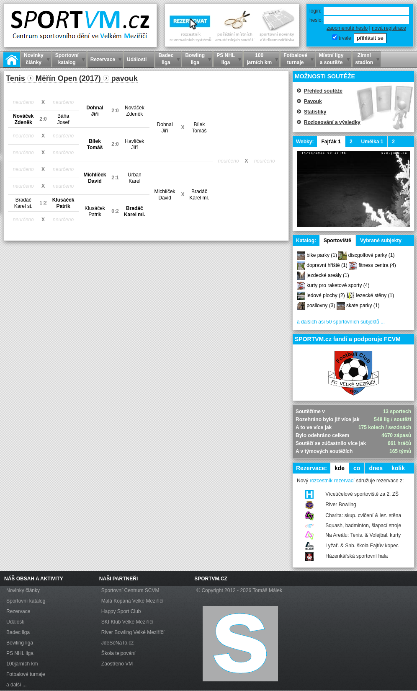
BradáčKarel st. (23, 203)
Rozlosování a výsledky (332, 122)
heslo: (316, 20)
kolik (398, 468)
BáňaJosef (63, 119)
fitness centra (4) (377, 265)
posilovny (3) (320, 305)
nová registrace (389, 28)
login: (315, 11)
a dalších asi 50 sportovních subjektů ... (341, 322)
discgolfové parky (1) (371, 255)
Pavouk (313, 101)
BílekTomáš (199, 128)
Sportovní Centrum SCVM (130, 590)
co (356, 468)
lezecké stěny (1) (375, 295)
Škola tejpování (118, 653)
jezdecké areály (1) (327, 275)
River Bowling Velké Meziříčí (133, 632)
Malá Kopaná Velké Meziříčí (132, 601)
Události (15, 622)
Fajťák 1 (330, 142)
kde (340, 468)
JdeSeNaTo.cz (117, 643)
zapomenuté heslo (347, 28)
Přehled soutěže (323, 91)
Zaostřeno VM (117, 664)
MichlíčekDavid (94, 178)
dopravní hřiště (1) (326, 265)
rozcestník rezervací (332, 481)
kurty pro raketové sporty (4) (337, 285)
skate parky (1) (362, 305)
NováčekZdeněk (134, 111)
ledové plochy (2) (325, 295)
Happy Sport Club (121, 611)
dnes (376, 468)
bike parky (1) (321, 255)
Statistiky (315, 112)
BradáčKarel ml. (199, 195)
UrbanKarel (135, 178)
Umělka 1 (372, 142)
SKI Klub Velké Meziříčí (127, 622)
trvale (345, 38)
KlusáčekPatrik (63, 203)
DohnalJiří (94, 111)
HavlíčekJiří (134, 144)
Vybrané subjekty (381, 240)
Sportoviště (337, 240)
